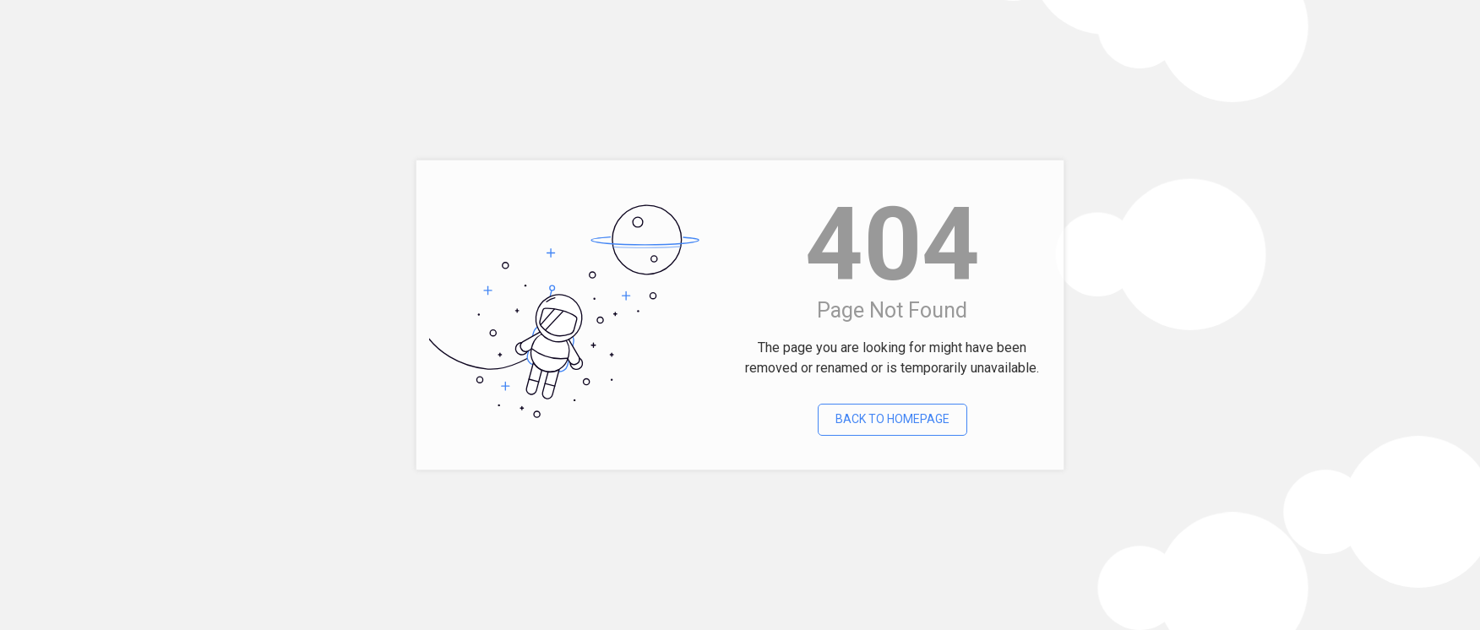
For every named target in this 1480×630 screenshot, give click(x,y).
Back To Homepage (892, 419)
